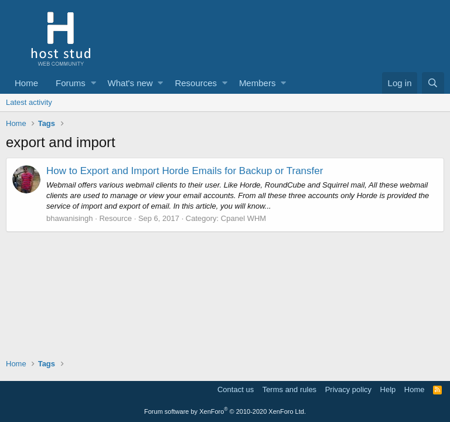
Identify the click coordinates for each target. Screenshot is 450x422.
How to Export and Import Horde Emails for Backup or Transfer (184, 170)
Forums (71, 83)
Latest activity (29, 102)
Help (388, 389)
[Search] (433, 83)
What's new (130, 83)
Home (26, 83)
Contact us (235, 389)
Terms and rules (289, 389)
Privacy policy (348, 389)
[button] (93, 83)
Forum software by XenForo (225, 411)
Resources (196, 83)
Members (257, 83)
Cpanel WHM (243, 218)
